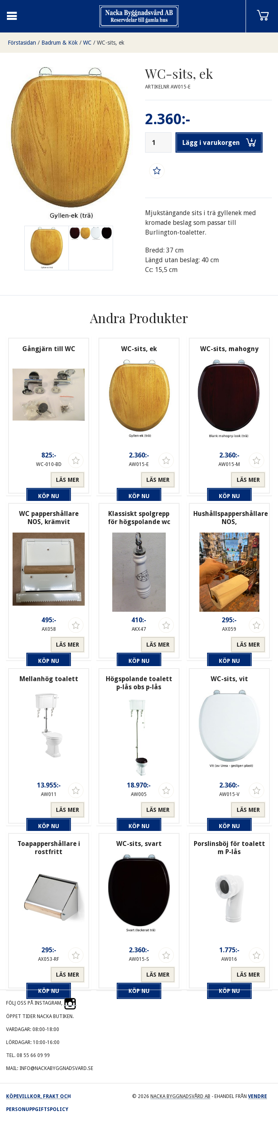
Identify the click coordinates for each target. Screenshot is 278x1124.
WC (87, 42)
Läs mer (67, 480)
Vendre (257, 1096)
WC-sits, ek (110, 42)
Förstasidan (22, 42)
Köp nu (31, 480)
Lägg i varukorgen (219, 142)
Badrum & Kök (59, 42)
